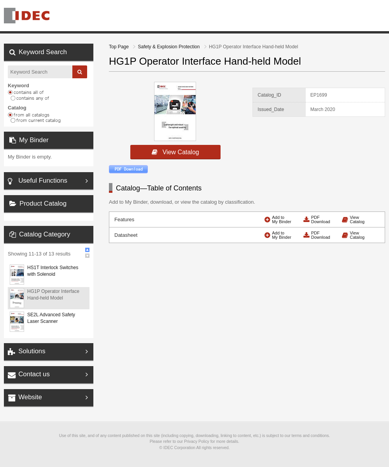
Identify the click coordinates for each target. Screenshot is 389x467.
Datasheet (125, 235)
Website (30, 397)
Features (124, 219)
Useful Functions (42, 180)
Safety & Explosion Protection (169, 46)
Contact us (34, 374)
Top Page (119, 46)
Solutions (31, 351)
